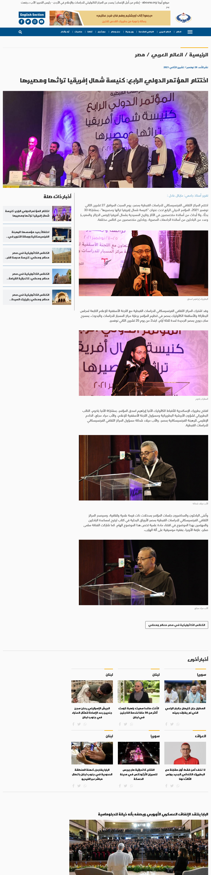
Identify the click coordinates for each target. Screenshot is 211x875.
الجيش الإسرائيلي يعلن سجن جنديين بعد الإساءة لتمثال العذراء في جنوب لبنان (92, 713)
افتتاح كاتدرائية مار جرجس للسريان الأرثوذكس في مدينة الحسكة (138, 774)
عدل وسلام (115, 31)
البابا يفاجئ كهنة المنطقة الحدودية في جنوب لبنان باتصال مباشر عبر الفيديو (92, 774)
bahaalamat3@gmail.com (30, 862)
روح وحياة (129, 31)
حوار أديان (101, 31)
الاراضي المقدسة (146, 31)
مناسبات (78, 31)
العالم (178, 31)
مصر (140, 54)
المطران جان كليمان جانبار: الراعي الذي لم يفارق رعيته (185, 710)
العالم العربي (165, 31)
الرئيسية (198, 54)
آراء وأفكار (65, 31)
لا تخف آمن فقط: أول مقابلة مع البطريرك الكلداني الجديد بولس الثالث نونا (185, 774)
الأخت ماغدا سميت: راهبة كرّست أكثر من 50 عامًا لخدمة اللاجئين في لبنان (138, 713)
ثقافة (90, 31)
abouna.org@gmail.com (63, 862)
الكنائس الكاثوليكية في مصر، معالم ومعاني (176, 624)
